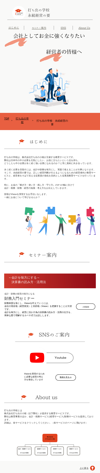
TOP (6, 118)
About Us (84, 28)
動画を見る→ (65, 377)
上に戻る (84, 468)
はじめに (13, 27)
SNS (63, 28)
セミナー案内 (39, 28)
